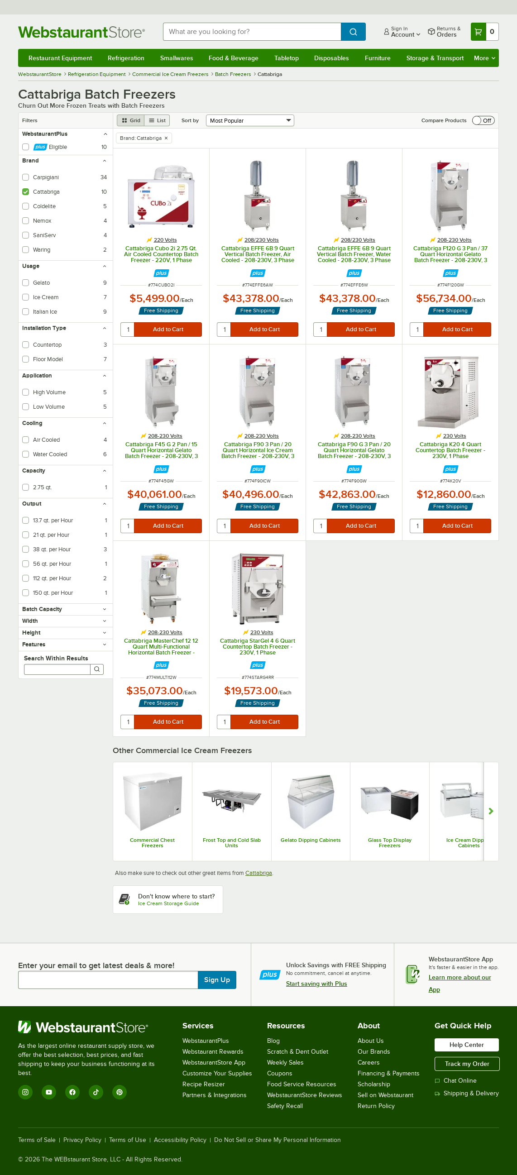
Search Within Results (56, 658)
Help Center (467, 1044)
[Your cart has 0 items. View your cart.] (485, 32)
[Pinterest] (119, 1092)
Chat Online (456, 1080)
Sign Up (217, 980)
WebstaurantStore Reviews (304, 1095)
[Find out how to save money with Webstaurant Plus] (161, 273)
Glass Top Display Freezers (390, 842)
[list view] (157, 120)
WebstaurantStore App (213, 1062)
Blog (273, 1040)
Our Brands (374, 1051)
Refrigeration (126, 58)
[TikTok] (96, 1092)
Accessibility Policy (180, 1140)
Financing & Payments (389, 1073)
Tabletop (286, 58)
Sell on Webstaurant (385, 1095)
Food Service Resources (301, 1084)
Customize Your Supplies (217, 1073)
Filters (30, 120)
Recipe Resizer (203, 1084)
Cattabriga (258, 872)
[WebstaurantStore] (92, 1027)
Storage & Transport (435, 58)
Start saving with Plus (316, 983)
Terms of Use (127, 1140)
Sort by (190, 120)
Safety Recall (285, 1106)
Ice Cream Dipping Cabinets (469, 842)
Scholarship (374, 1084)
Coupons (279, 1073)
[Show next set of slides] (490, 811)
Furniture (378, 58)
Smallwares (176, 58)
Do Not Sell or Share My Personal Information (277, 1140)
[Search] (97, 669)
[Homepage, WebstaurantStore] (83, 32)
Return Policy (376, 1106)
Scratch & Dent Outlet (297, 1051)
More (484, 58)
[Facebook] (72, 1092)
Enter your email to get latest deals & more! (96, 965)
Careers (369, 1062)
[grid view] (130, 120)
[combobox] (252, 32)
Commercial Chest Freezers (152, 842)
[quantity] (127, 329)
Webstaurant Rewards (213, 1051)
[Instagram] (25, 1092)
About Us (371, 1040)
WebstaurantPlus (205, 1040)
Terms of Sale (37, 1140)
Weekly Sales (285, 1062)
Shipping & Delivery (467, 1093)
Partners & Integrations (214, 1095)
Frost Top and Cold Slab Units (232, 842)
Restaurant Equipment (60, 58)
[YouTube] (49, 1092)
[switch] (483, 120)
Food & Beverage (233, 58)
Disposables (331, 58)
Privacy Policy (82, 1140)
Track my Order (467, 1063)
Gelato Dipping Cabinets (311, 840)
